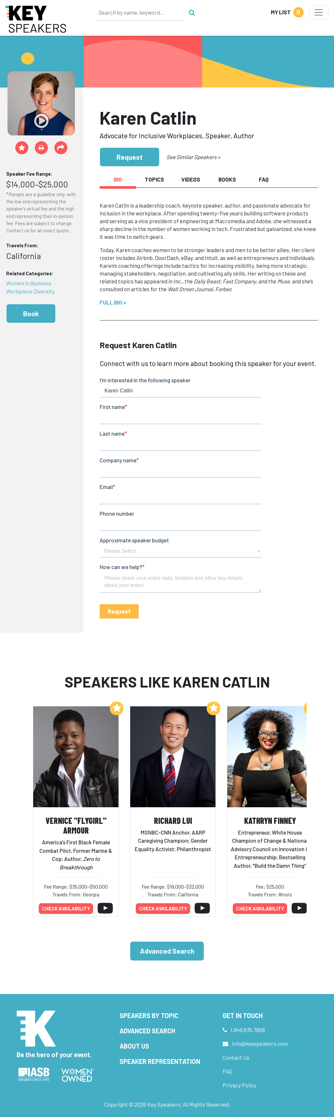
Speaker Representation (159, 1061)
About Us (134, 1046)
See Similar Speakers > (193, 157)
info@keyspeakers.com (260, 1043)
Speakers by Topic (148, 1015)
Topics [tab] (154, 179)
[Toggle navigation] (318, 12)
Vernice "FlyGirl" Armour (76, 825)
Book (31, 313)
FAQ (227, 1071)
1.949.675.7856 (247, 1030)
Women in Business (28, 283)
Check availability (66, 908)
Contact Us (236, 1057)
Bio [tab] (118, 179)
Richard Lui (173, 820)
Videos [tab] (190, 179)
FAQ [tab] (264, 179)
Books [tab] (227, 179)
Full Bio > (113, 302)
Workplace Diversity (30, 291)
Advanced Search (167, 951)
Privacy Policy (240, 1085)
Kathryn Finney (270, 820)
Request (130, 157)
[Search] (140, 12)
